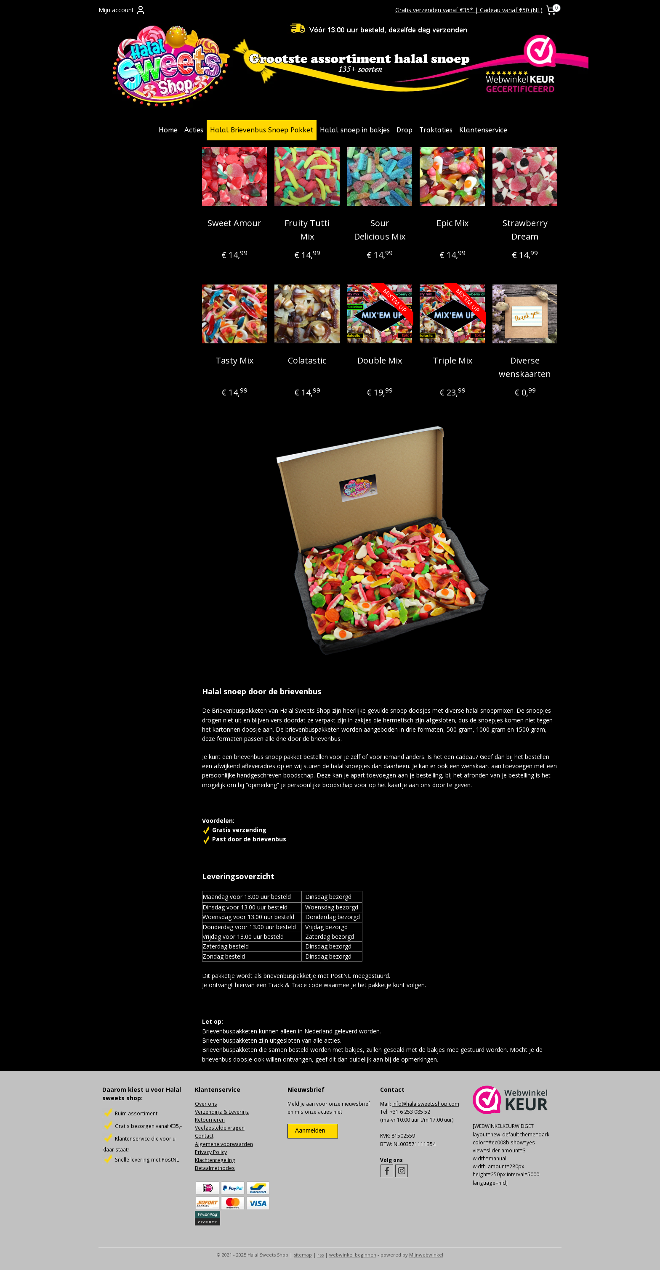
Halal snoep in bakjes (355, 130)
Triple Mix (452, 360)
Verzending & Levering (222, 1111)
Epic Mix (452, 223)
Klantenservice (483, 130)
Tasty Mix (234, 360)
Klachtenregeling (215, 1160)
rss (320, 1255)
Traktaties (435, 130)
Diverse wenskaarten (525, 367)
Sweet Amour (234, 223)
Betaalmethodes (215, 1168)
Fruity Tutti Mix (307, 229)
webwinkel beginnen (352, 1255)
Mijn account (122, 10)
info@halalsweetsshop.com (425, 1103)
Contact (204, 1135)
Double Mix (379, 360)
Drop (404, 130)
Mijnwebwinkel (426, 1255)
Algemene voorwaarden (224, 1144)
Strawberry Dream (524, 229)
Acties (193, 130)
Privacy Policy (211, 1152)
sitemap (303, 1255)
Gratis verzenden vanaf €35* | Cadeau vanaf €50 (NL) (469, 10)
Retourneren (210, 1119)
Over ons (206, 1103)
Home (168, 130)
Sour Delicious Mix (379, 229)
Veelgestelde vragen (220, 1127)
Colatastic (307, 360)
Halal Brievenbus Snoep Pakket (261, 130)
